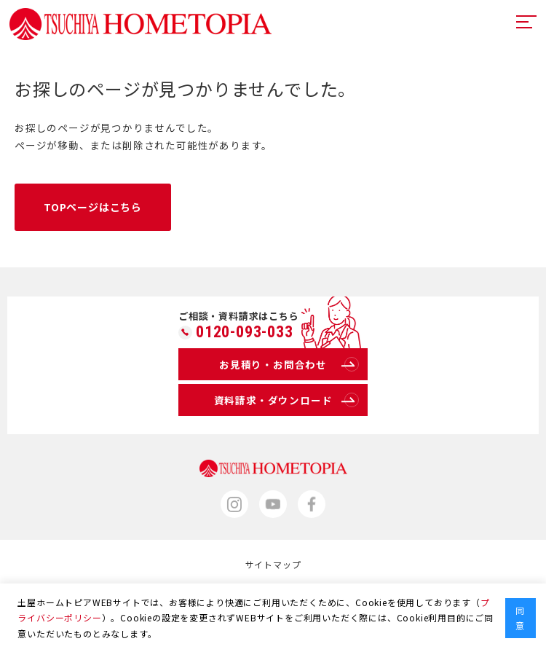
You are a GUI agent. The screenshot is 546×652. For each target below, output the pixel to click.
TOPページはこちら (93, 207)
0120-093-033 (244, 332)
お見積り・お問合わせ (289, 364)
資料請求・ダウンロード (286, 400)
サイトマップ (273, 564)
